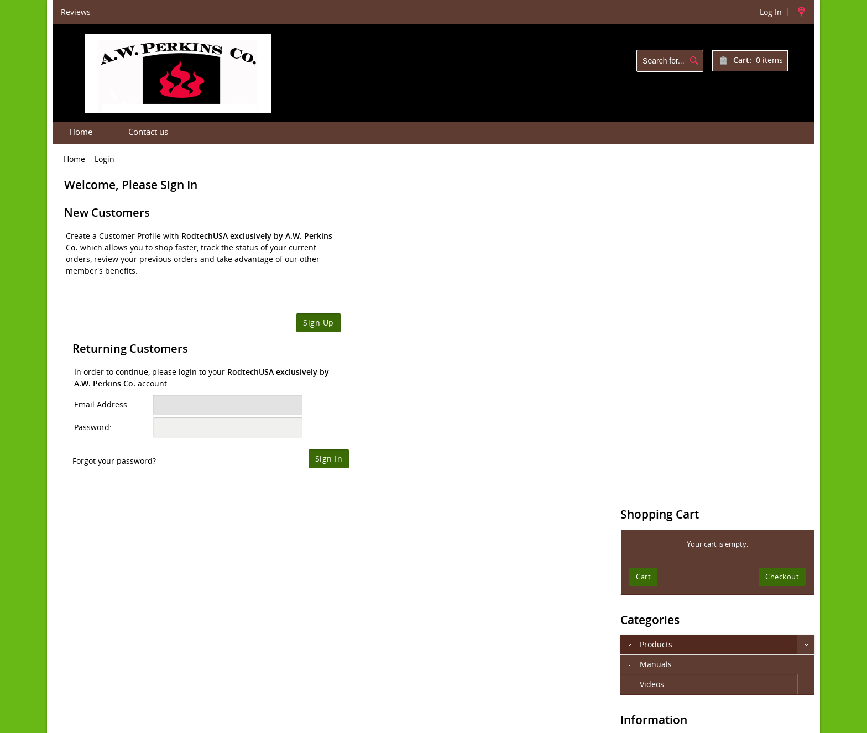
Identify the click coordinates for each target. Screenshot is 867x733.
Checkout (782, 254)
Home (80, 132)
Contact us (148, 132)
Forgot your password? (383, 325)
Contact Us (662, 478)
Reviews (76, 12)
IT (350, 721)
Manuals (668, 342)
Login (753, 721)
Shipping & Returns (678, 421)
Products (668, 322)
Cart (656, 254)
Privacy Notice (668, 440)
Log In (771, 12)
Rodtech (332, 721)
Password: (361, 291)
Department (375, 721)
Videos (664, 362)
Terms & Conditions (678, 459)
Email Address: (370, 268)
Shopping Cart (672, 192)
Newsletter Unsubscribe (687, 496)
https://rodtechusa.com (516, 626)
